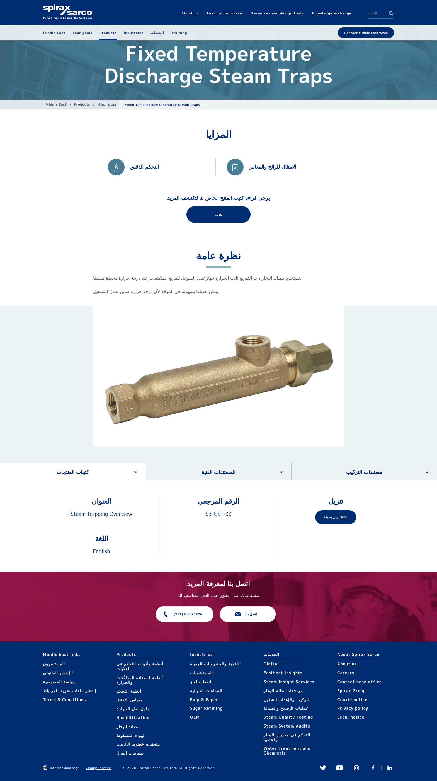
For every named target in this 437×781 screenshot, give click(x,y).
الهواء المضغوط (131, 735)
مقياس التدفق (129, 699)
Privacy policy (352, 708)
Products (82, 104)
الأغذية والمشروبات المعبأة (215, 664)
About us (347, 664)
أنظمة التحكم (128, 691)
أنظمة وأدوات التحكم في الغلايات (139, 666)
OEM (195, 717)
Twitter (323, 767)
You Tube (340, 767)
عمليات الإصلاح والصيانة (286, 708)
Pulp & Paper (204, 699)
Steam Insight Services (289, 681)
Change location (98, 767)
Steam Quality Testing (288, 717)
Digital (271, 664)
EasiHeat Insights (283, 672)
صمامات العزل (130, 753)
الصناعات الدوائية (206, 690)
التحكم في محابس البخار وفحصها (287, 737)
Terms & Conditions (64, 699)
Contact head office (359, 681)
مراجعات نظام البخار (283, 690)
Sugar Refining (206, 708)
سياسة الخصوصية (59, 681)
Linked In (390, 767)
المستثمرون (54, 664)
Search (391, 13)
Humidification (132, 717)
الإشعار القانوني (58, 672)
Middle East (56, 104)
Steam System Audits (287, 726)
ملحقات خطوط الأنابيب (138, 744)
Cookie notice (352, 699)
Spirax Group (351, 690)
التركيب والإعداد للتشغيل (287, 699)
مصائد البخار (107, 104)
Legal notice (351, 717)
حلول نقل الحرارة (133, 708)
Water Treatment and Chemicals (287, 751)
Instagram (356, 767)
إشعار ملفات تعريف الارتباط (69, 690)
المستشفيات (201, 672)
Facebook (373, 767)
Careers (345, 672)
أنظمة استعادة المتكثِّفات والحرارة (139, 680)
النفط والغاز (201, 681)
